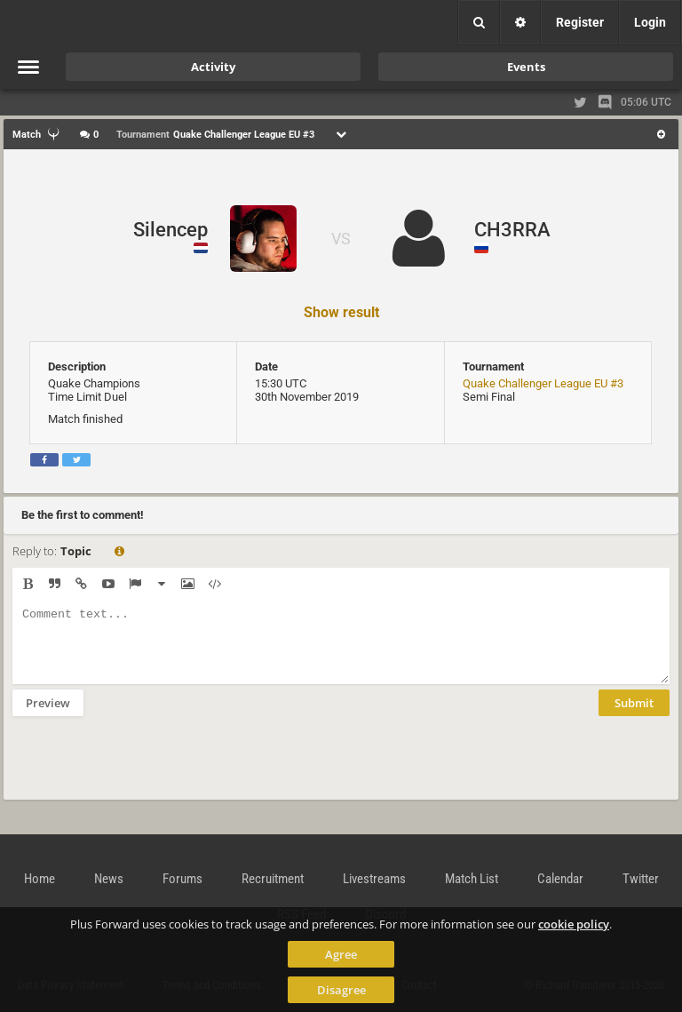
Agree (341, 954)
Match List (471, 879)
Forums (182, 879)
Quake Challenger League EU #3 (543, 383)
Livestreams (374, 879)
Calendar (560, 879)
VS (341, 238)
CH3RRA (512, 230)
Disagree (341, 990)
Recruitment (273, 879)
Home (39, 879)
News (108, 879)
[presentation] (147, 769)
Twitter (641, 879)
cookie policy (573, 924)
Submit (634, 716)
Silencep (170, 230)
